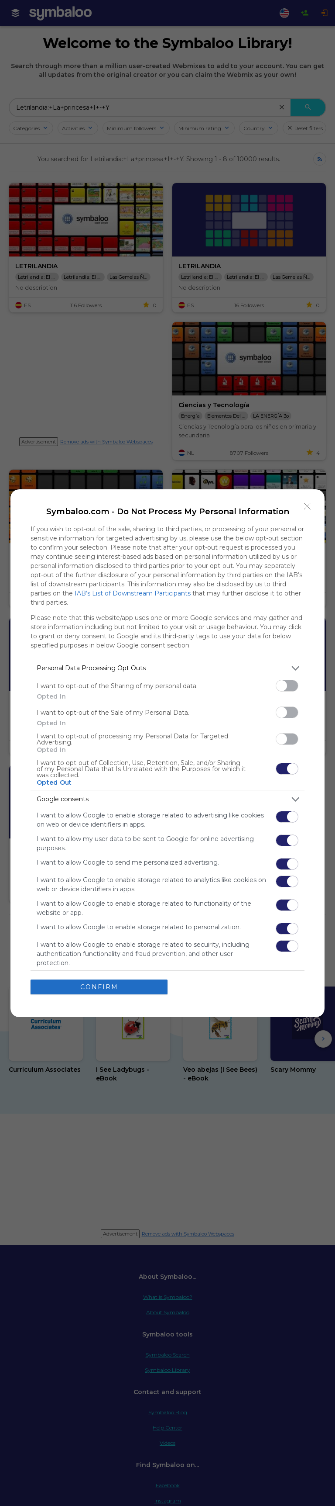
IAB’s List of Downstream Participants (133, 593)
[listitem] (167, 668)
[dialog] (167, 753)
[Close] (307, 506)
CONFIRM (99, 987)
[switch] (287, 686)
